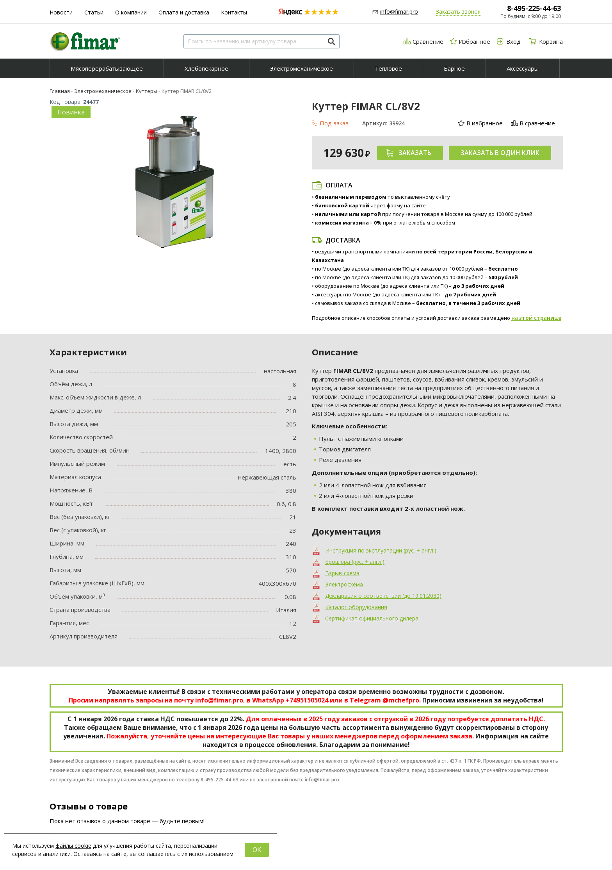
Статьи (93, 12)
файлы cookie (73, 845)
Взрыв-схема (342, 573)
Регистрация (372, 814)
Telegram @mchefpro (384, 700)
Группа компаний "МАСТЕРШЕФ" (493, 791)
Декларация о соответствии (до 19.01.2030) (383, 595)
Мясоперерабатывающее (107, 68)
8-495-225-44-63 (534, 8)
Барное (454, 68)
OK (257, 849)
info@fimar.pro (399, 11)
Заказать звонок (458, 11)
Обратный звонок (379, 824)
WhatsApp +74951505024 (290, 700)
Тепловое (388, 68)
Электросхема (344, 584)
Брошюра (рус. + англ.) (354, 561)
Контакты (234, 12)
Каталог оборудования (356, 607)
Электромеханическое (301, 68)
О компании (131, 12)
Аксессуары (523, 68)
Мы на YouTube (469, 814)
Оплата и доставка (183, 12)
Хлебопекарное (206, 68)
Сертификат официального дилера (371, 618)
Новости (61, 12)
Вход (362, 805)
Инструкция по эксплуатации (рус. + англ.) (380, 550)
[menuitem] (107, 68)
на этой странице (536, 317)
